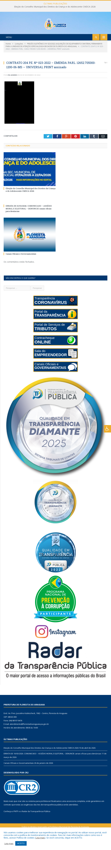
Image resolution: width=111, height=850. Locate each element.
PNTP (16, 823)
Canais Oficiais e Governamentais (21, 266)
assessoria (71, 813)
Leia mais (40, 837)
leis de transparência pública (50, 817)
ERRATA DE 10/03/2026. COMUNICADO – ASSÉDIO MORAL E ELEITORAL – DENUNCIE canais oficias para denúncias (29, 221)
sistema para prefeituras (39, 813)
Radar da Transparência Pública (36, 823)
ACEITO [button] (21, 843)
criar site (21, 813)
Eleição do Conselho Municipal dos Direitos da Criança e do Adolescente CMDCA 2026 (55, 6)
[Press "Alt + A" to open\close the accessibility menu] (107, 428)
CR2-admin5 (12, 87)
